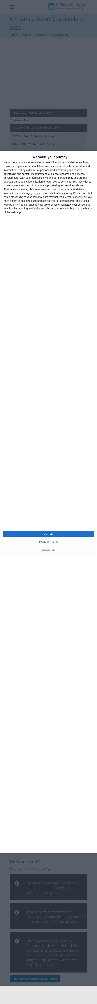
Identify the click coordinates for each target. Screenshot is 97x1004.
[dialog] (48, 502)
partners (22, 162)
